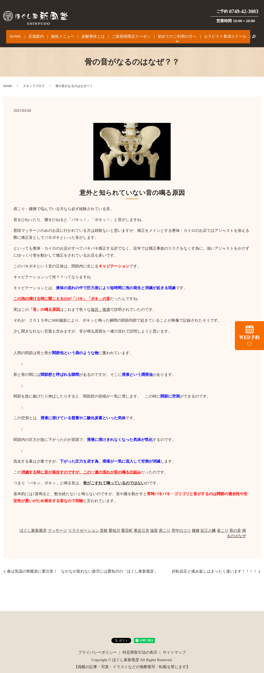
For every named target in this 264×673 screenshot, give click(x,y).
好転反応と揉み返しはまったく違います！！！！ (214, 566)
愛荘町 (127, 525)
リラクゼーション (83, 525)
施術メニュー (65, 34)
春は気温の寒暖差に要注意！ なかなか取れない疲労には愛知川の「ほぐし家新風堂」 (82, 566)
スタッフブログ (34, 81)
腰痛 (196, 525)
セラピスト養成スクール (213, 34)
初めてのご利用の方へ (169, 34)
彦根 (104, 525)
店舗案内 (43, 34)
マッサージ (57, 525)
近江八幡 (208, 525)
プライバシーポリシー (97, 647)
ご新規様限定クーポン (127, 34)
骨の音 (235, 525)
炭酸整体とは (92, 34)
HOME (26, 34)
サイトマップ (174, 647)
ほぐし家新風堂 (33, 525)
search (240, 34)
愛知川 (114, 525)
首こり (222, 525)
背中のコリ (181, 525)
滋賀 (154, 525)
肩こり (164, 525)
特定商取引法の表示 (139, 647)
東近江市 (141, 525)
